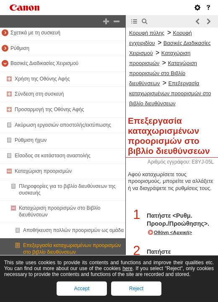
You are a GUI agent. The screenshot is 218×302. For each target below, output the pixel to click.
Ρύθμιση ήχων (31, 140)
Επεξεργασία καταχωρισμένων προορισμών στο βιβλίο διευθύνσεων (72, 248)
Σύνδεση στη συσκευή (39, 94)
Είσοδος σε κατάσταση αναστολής (53, 156)
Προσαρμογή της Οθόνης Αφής (49, 109)
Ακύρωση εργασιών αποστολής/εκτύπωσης (63, 125)
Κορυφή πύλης (146, 33)
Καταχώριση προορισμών (43, 171)
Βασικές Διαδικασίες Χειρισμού (44, 63)
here (127, 268)
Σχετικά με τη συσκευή (35, 33)
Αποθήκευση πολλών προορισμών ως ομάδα (73, 230)
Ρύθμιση (19, 48)
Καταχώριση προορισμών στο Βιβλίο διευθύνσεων (163, 73)
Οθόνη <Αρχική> (173, 232)
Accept (82, 289)
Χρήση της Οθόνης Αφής (42, 79)
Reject (136, 289)
